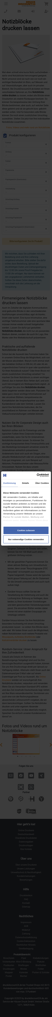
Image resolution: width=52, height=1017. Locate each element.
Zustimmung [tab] (9, 483)
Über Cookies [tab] (42, 483)
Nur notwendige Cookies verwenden (26, 539)
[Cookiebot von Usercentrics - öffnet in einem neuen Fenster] (37, 475)
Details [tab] (25, 483)
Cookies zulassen (26, 530)
